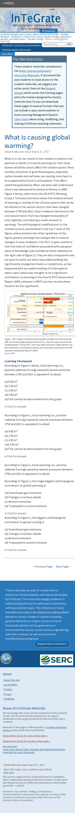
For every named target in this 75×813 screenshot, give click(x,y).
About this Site (12, 680)
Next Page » (62, 566)
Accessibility (10, 684)
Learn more (21, 119)
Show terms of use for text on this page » (25, 735)
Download (48, 30)
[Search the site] (54, 44)
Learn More (7, 53)
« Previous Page (43, 566)
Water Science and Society (46, 34)
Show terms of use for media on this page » (26, 741)
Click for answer (16, 406)
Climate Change (35, 38)
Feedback (9, 698)
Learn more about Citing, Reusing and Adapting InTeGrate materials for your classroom (34, 751)
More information (10, 746)
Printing (8, 689)
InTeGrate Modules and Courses (16, 34)
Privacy (8, 694)
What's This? (9, 772)
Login (52, 9)
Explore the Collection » (53, 644)
